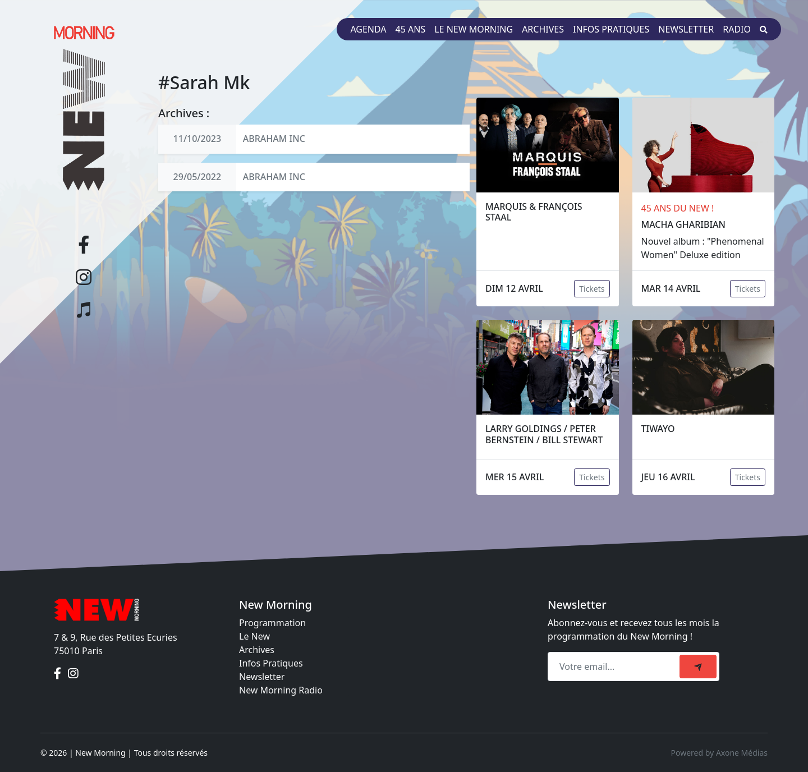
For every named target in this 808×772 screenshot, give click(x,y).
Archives (543, 29)
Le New (254, 636)
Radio (737, 29)
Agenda (368, 29)
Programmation (272, 623)
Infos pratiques (611, 29)
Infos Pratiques (271, 663)
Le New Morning (473, 29)
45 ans (411, 29)
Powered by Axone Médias (719, 752)
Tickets (591, 288)
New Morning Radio (281, 690)
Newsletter (686, 29)
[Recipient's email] (615, 666)
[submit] (698, 666)
